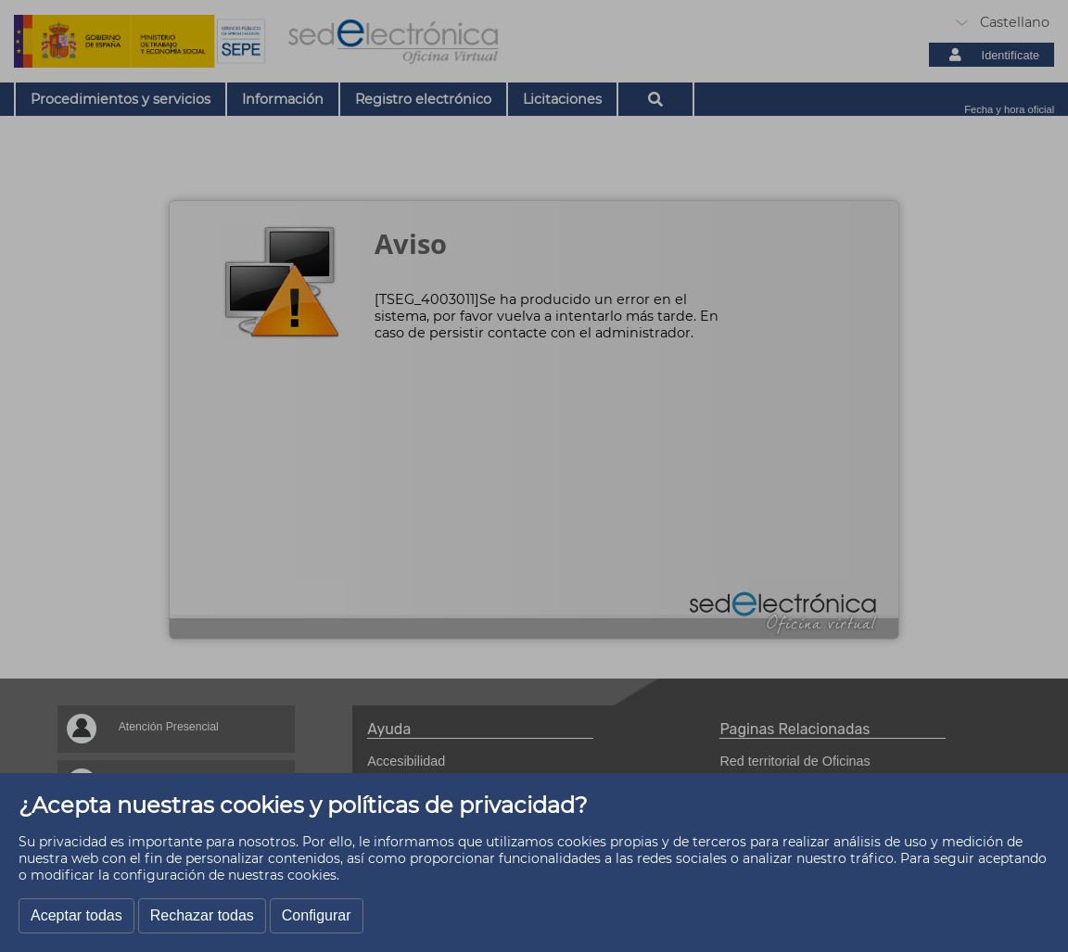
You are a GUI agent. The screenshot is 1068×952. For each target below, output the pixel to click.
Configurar (316, 915)
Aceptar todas (76, 915)
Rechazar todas (202, 915)
